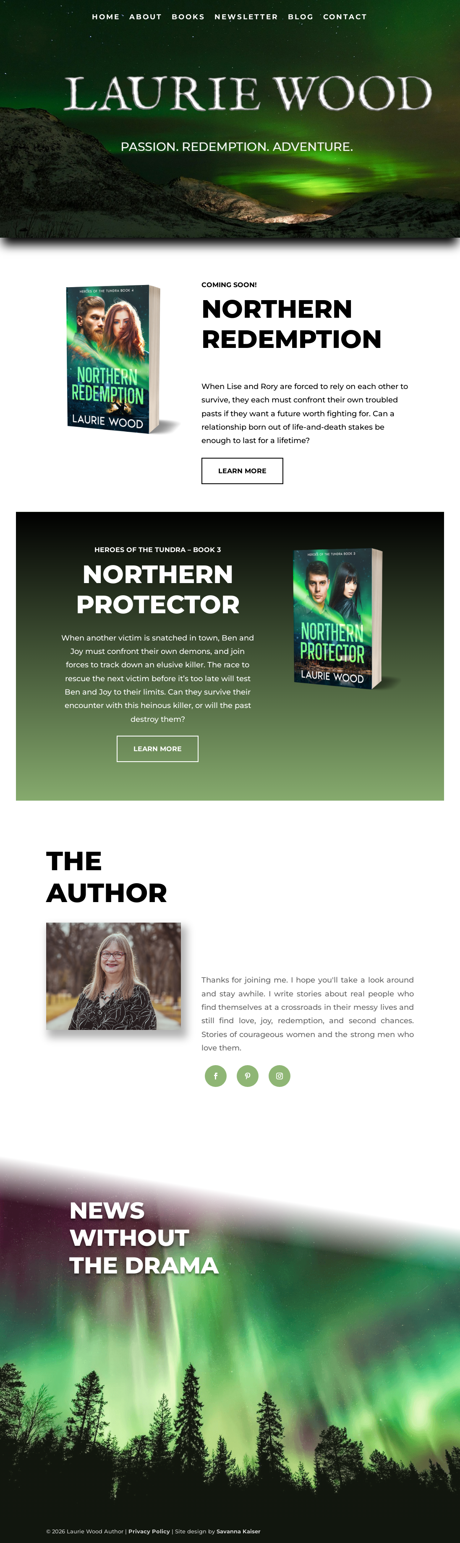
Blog (301, 17)
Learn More (242, 471)
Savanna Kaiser (239, 1531)
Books (188, 17)
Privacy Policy (149, 1531)
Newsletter (246, 17)
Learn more (157, 749)
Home (106, 17)
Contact (345, 17)
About (145, 17)
